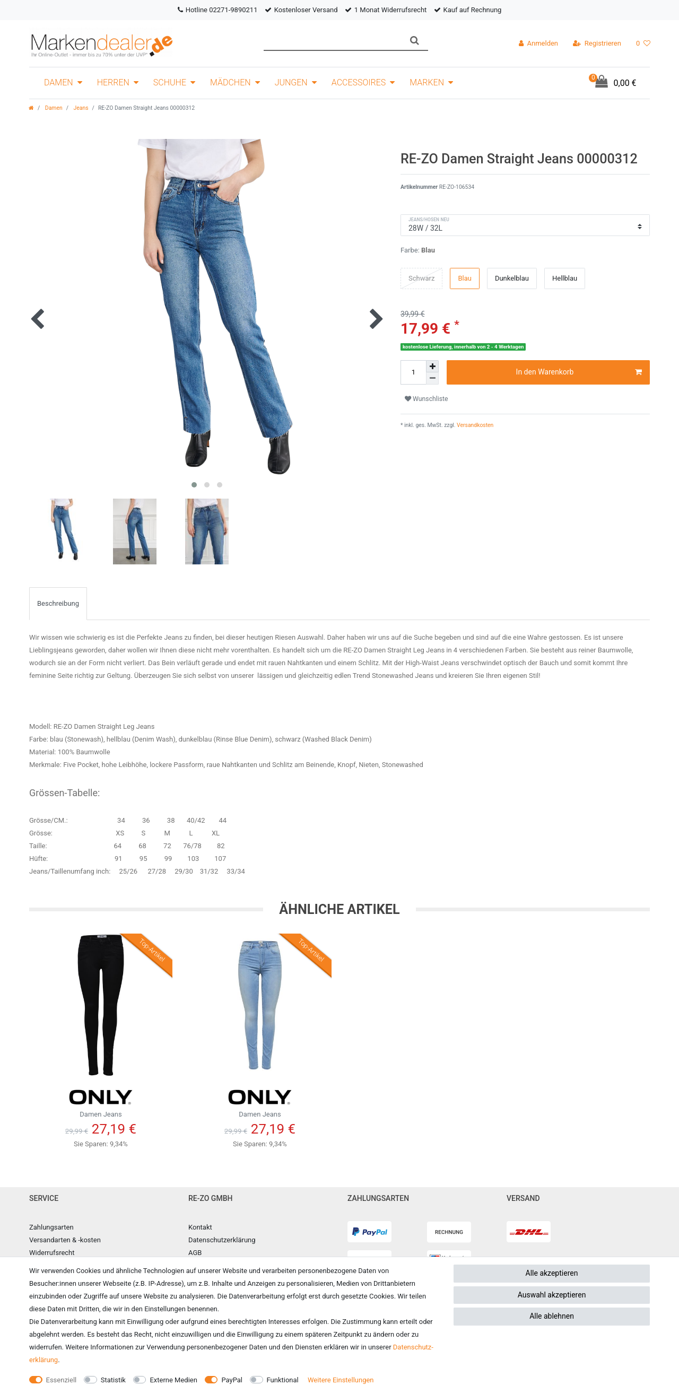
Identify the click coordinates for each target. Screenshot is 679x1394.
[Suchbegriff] (332, 40)
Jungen (291, 82)
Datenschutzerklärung (222, 1240)
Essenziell (61, 1380)
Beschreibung (58, 603)
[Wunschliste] (643, 43)
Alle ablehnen (551, 1316)
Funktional (283, 1380)
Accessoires (359, 82)
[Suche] (414, 40)
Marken (427, 82)
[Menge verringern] (432, 378)
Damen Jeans (101, 1101)
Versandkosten (475, 425)
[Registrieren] (597, 43)
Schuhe (169, 82)
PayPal (231, 1380)
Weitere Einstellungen (341, 1380)
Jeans (80, 107)
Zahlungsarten (51, 1227)
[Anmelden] (538, 43)
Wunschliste (426, 399)
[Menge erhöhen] (432, 366)
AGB (195, 1253)
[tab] (58, 603)
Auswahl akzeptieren (552, 1295)
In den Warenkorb (579, 372)
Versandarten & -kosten (65, 1240)
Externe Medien (173, 1380)
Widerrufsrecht (52, 1253)
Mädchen (230, 82)
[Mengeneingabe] (413, 372)
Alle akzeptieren (552, 1273)
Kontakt (200, 1227)
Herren (113, 82)
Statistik (113, 1380)
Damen (58, 82)
